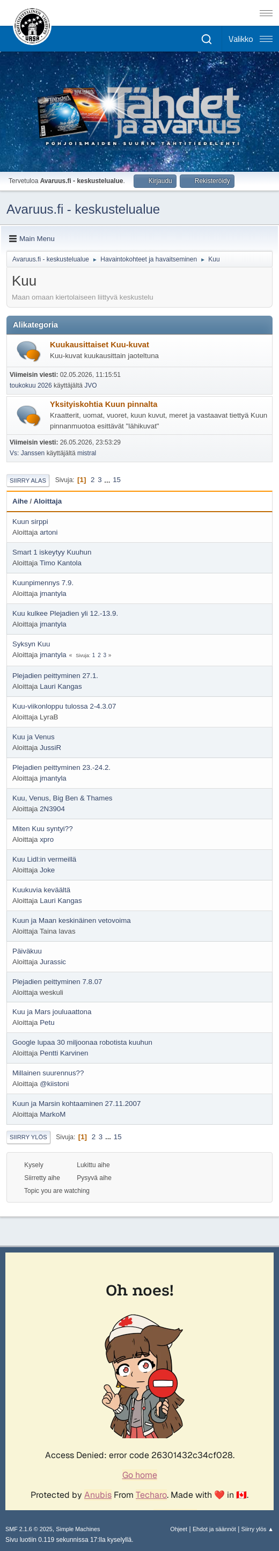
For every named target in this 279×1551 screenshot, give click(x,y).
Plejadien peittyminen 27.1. (55, 676)
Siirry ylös (28, 1137)
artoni (48, 532)
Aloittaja (48, 501)
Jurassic (53, 962)
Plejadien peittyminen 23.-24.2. (61, 767)
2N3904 (52, 809)
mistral (86, 453)
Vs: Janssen (27, 453)
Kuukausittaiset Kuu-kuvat (99, 344)
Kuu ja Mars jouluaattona (51, 1012)
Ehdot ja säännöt (214, 1529)
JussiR (50, 748)
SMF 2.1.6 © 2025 (29, 1529)
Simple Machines (78, 1529)
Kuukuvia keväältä (41, 890)
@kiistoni (54, 1084)
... (108, 480)
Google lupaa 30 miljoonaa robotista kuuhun (82, 1042)
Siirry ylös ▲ (257, 1529)
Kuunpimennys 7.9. (43, 583)
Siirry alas (28, 480)
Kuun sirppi (30, 522)
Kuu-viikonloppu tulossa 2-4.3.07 (64, 706)
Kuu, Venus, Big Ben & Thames (62, 798)
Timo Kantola (61, 563)
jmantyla (53, 593)
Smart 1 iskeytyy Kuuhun (51, 552)
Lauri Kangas (61, 686)
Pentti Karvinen (64, 1053)
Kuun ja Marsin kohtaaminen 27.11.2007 (76, 1103)
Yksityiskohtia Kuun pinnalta (103, 404)
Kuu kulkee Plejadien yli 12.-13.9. (65, 613)
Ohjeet (178, 1529)
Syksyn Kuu (31, 644)
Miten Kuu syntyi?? (42, 829)
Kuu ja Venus (33, 737)
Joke (47, 870)
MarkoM (52, 1114)
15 (117, 480)
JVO (90, 385)
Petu (47, 1022)
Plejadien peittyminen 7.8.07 (57, 982)
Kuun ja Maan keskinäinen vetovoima (71, 920)
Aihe (20, 501)
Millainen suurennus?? (48, 1073)
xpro (47, 839)
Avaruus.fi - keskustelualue (83, 209)
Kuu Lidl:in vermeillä (44, 859)
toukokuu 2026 (31, 385)
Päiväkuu (27, 951)
